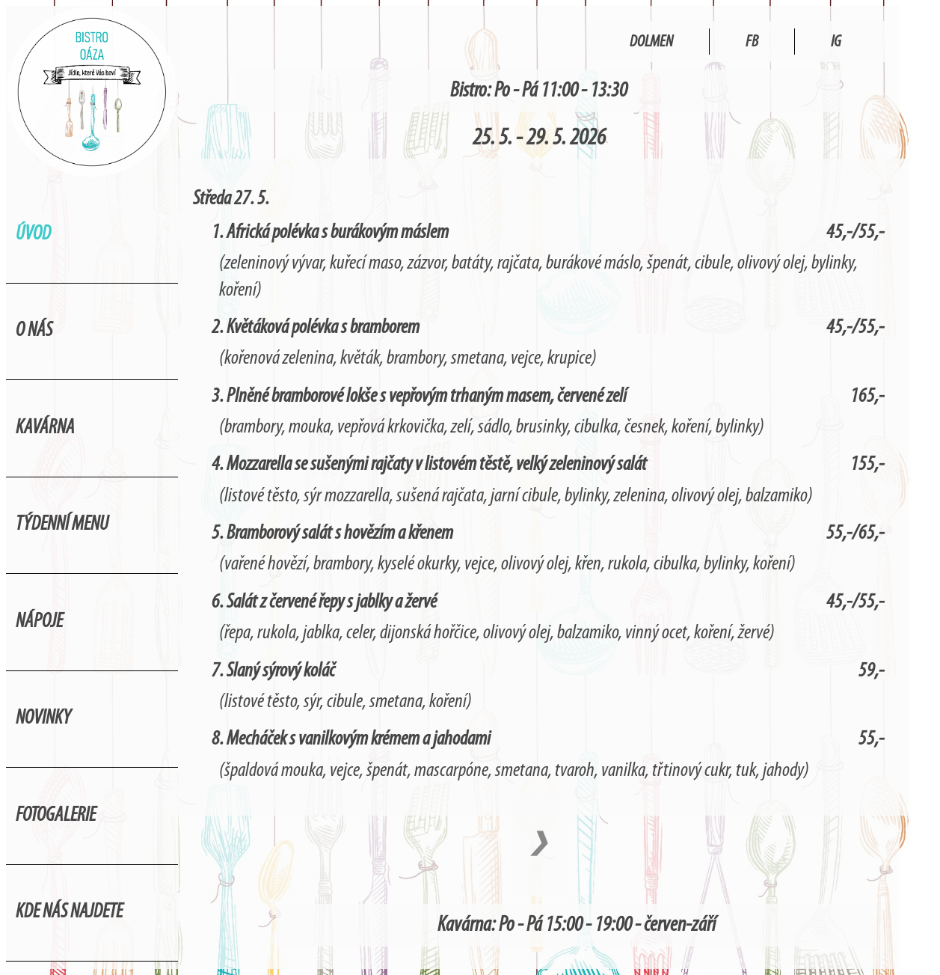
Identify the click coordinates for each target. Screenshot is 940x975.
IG (836, 42)
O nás (34, 331)
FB (752, 42)
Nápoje (39, 622)
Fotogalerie (56, 816)
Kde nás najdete (69, 912)
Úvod (33, 234)
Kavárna (45, 428)
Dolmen (651, 42)
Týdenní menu (62, 525)
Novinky (43, 719)
